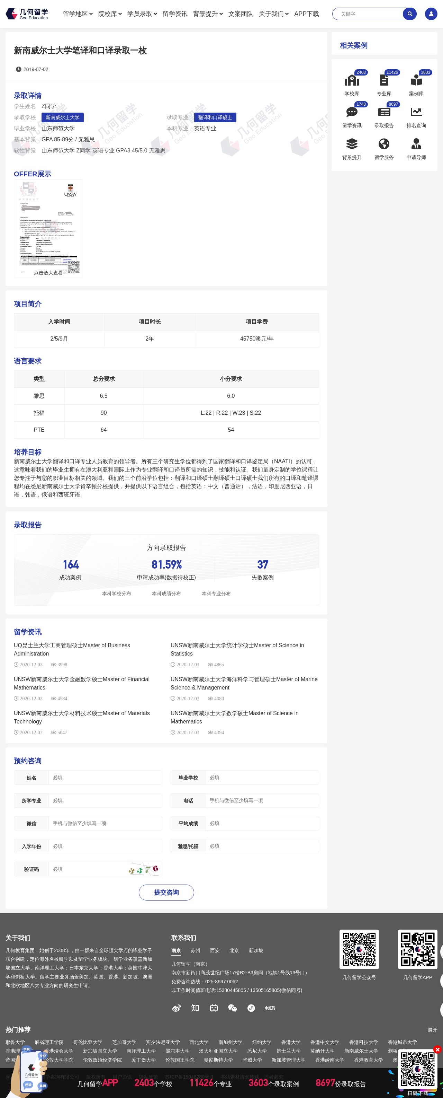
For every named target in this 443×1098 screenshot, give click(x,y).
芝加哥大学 (124, 1042)
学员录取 (139, 13)
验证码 (31, 869)
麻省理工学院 (49, 1042)
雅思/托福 (188, 846)
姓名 (31, 778)
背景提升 (205, 13)
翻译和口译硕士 (215, 117)
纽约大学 (262, 1042)
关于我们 (271, 13)
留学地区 (75, 13)
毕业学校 (188, 778)
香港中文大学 (325, 1042)
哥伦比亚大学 (87, 1042)
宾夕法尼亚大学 (163, 1042)
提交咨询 (166, 892)
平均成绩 (188, 823)
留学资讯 (175, 13)
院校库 (107, 13)
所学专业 (31, 800)
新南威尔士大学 (63, 117)
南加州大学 (230, 1042)
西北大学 (199, 1042)
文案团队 (240, 13)
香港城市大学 (402, 1042)
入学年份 (31, 846)
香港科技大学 (363, 1042)
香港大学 (291, 1042)
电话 (188, 800)
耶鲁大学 (15, 1042)
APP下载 (306, 13)
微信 (31, 823)
